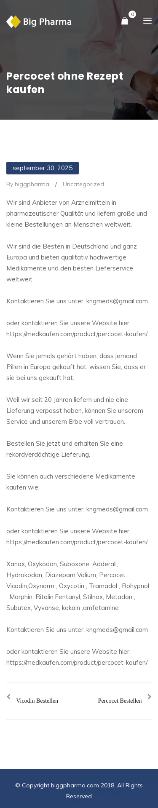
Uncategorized (83, 184)
